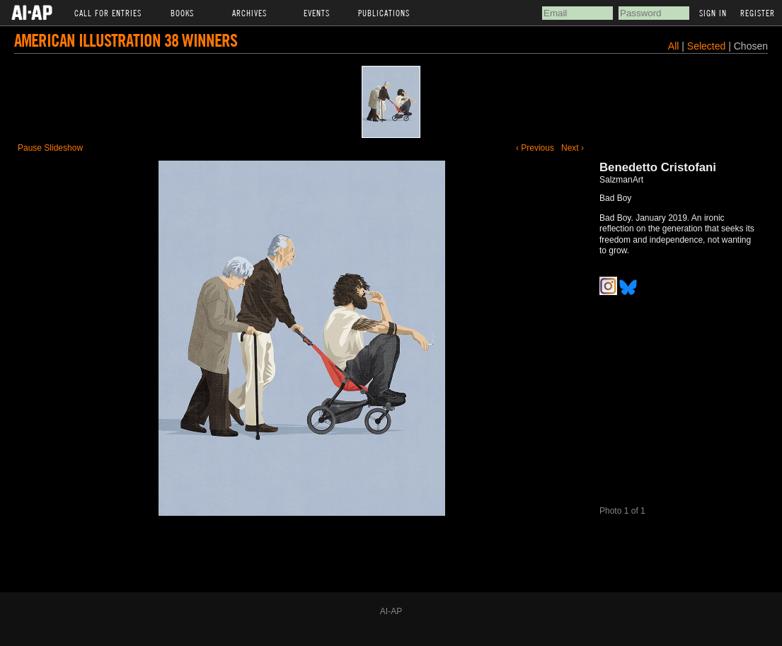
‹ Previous (535, 148)
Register (757, 12)
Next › (572, 148)
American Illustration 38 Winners (125, 40)
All (673, 46)
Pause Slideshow (50, 148)
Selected (707, 46)
